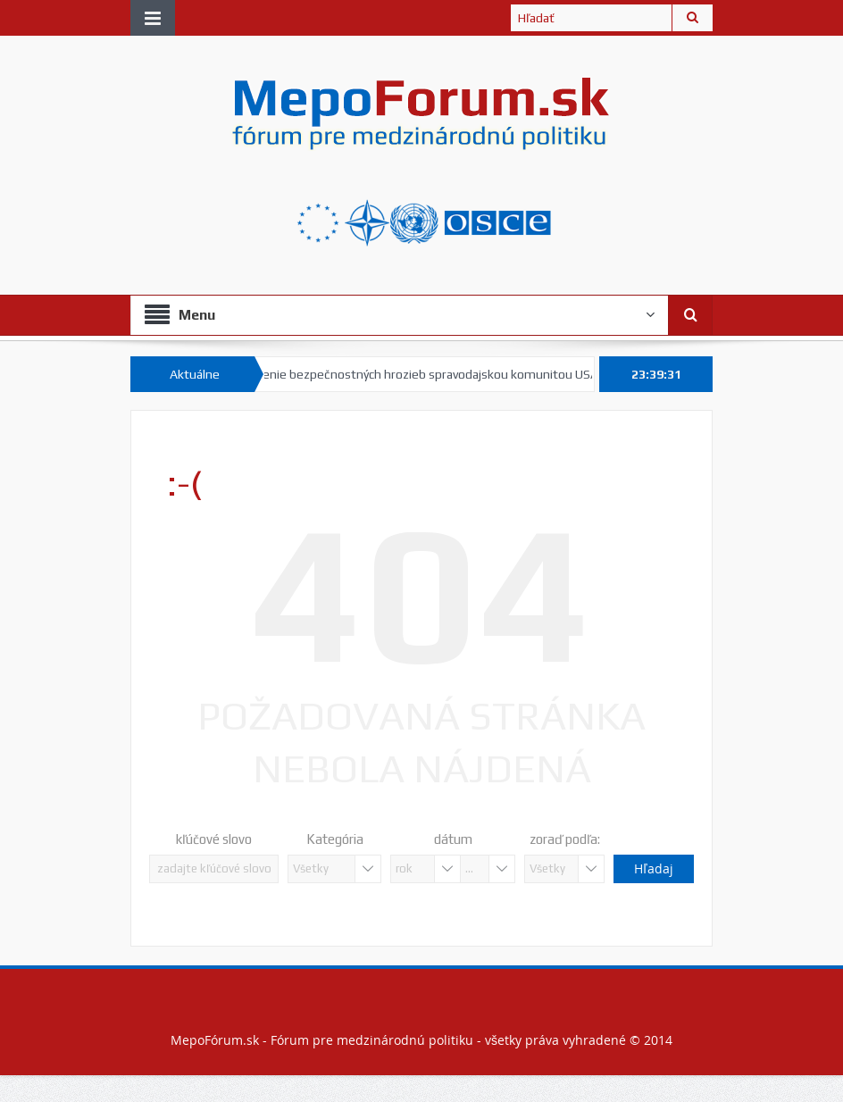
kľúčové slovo (214, 839)
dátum (453, 839)
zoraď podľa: (565, 839)
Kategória (334, 839)
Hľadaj (653, 868)
